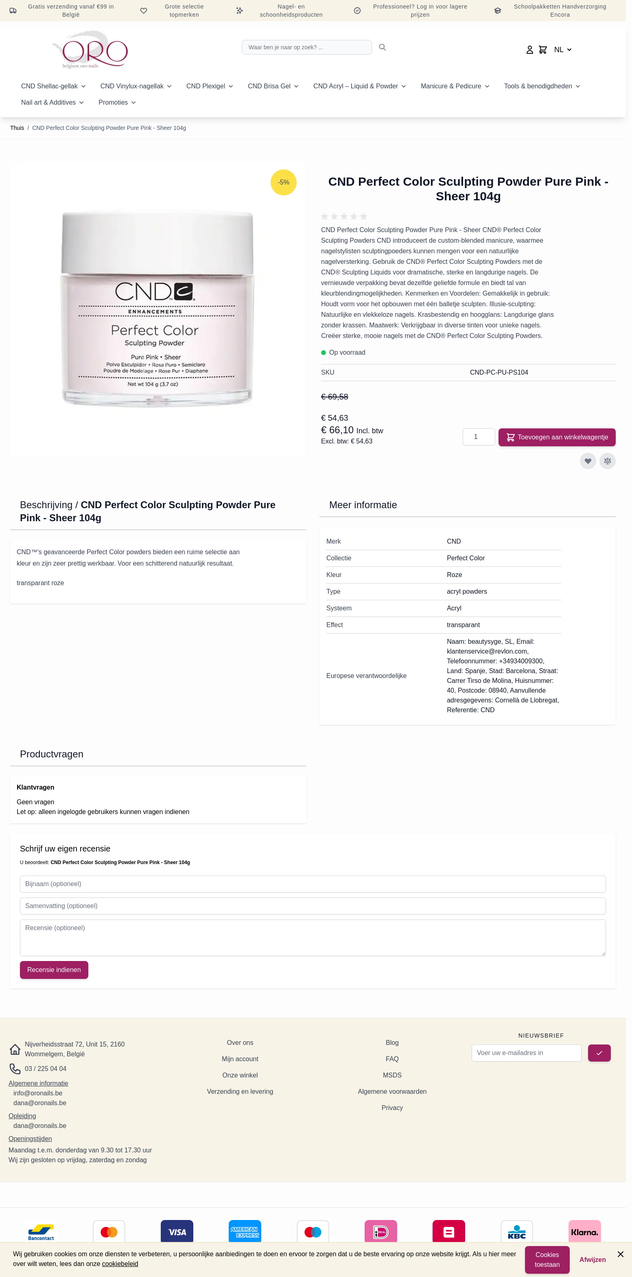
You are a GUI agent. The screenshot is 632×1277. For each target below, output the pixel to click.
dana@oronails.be (39, 1102)
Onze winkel (240, 1075)
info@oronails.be (37, 1093)
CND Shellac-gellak (49, 86)
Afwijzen (593, 1259)
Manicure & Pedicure (451, 86)
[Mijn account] (529, 49)
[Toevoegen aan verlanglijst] (588, 461)
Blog (392, 1042)
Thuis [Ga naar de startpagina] (17, 128)
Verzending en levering (240, 1091)
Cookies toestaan (547, 1259)
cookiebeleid (120, 1263)
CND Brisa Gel (269, 86)
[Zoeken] (382, 47)
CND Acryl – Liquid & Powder (355, 86)
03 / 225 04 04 (45, 1068)
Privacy (392, 1107)
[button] (345, 217)
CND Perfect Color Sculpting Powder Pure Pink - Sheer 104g (109, 128)
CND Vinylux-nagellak (132, 86)
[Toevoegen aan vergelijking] (607, 461)
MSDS (392, 1075)
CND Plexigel (205, 86)
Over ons (240, 1042)
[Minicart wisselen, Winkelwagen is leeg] (542, 49)
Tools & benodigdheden (538, 86)
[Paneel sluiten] (620, 1254)
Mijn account (240, 1058)
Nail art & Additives (48, 102)
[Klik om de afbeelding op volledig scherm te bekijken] (157, 308)
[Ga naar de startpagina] (90, 49)
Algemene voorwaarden (392, 1091)
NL (563, 50)
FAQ (392, 1058)
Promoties (113, 102)
